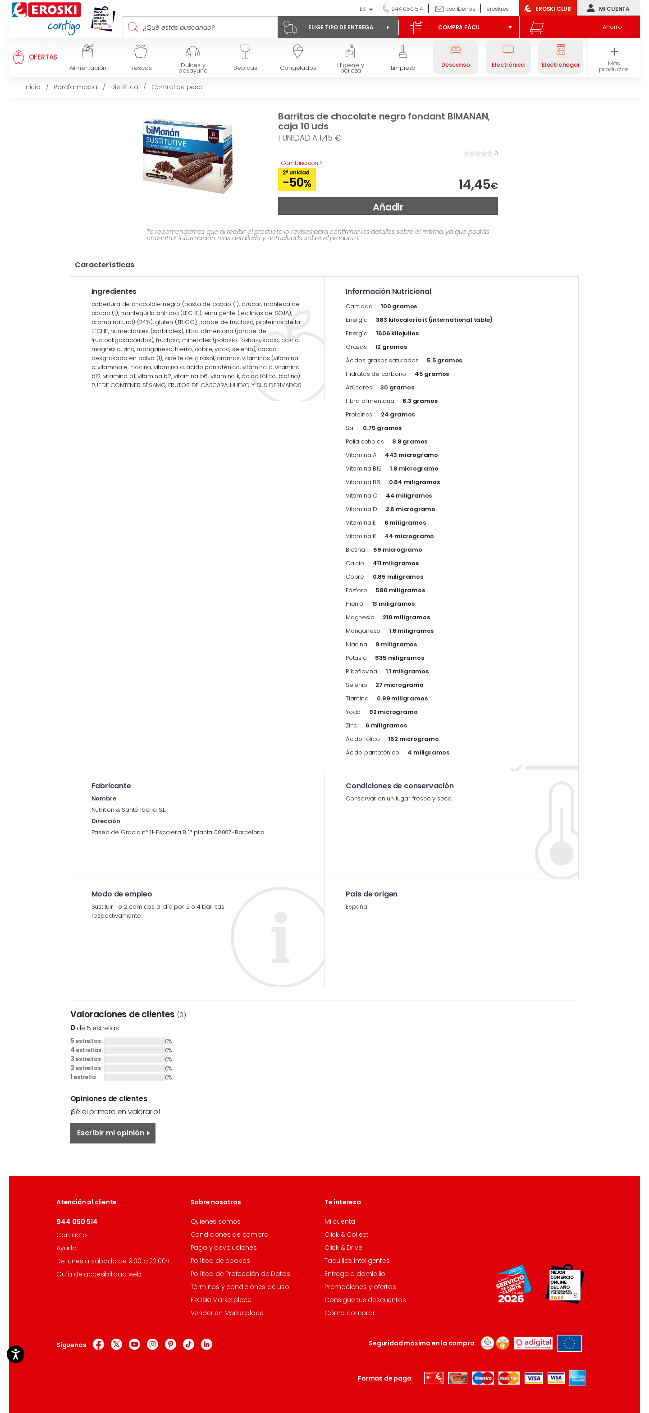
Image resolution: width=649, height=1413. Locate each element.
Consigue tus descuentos (365, 1299)
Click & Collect (346, 1234)
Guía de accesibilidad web (99, 1274)
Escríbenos (460, 9)
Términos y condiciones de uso (240, 1286)
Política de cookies (220, 1260)
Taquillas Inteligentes (357, 1260)
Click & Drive (343, 1247)
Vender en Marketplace (227, 1312)
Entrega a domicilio (354, 1273)
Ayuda (66, 1248)
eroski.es (498, 9)
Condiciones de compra (230, 1234)
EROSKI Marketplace (221, 1299)
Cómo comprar (349, 1312)
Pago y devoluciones (224, 1247)
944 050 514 (406, 9)
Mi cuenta (606, 8)
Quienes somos (216, 1221)
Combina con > (301, 163)
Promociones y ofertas (360, 1286)
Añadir (388, 207)
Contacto (71, 1234)
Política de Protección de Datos (240, 1273)
